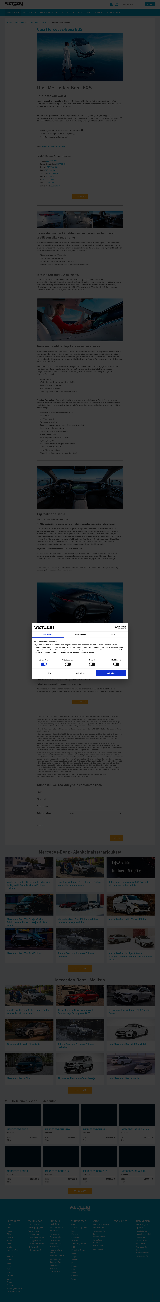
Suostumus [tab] (47, 634)
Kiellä (49, 673)
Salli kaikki (111, 673)
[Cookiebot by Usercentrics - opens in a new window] (116, 627)
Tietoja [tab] (112, 634)
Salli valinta (80, 673)
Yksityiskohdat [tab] (80, 634)
